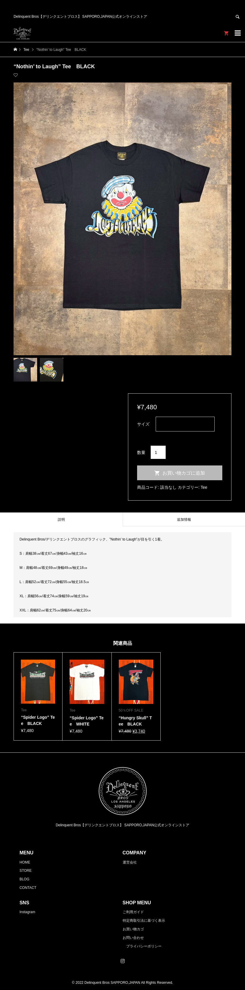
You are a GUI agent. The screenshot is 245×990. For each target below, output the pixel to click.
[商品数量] (158, 452)
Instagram (27, 912)
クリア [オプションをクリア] (143, 435)
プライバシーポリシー (144, 946)
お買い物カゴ (133, 929)
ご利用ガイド (133, 912)
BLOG (24, 879)
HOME (24, 862)
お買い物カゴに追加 (183, 472)
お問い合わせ (133, 938)
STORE (25, 871)
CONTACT (27, 888)
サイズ (143, 424)
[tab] (61, 519)
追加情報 (184, 519)
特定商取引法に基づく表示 (144, 920)
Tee (203, 487)
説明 (61, 519)
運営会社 (130, 862)
